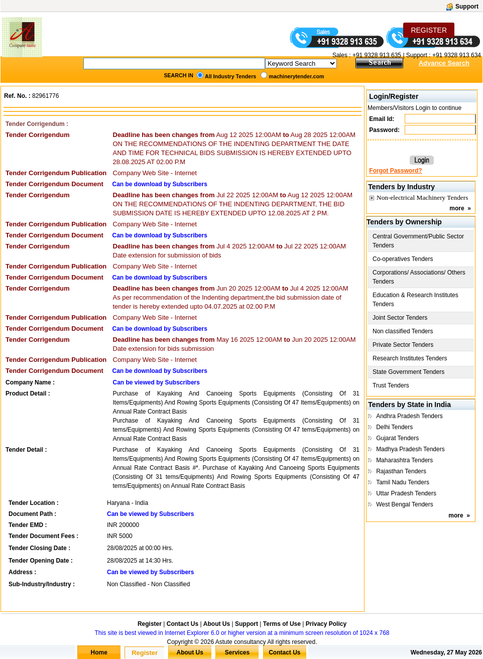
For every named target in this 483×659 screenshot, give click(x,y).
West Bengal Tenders (404, 504)
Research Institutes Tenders (410, 358)
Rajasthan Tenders (401, 471)
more (456, 208)
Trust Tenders (391, 385)
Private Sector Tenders (403, 344)
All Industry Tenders (230, 76)
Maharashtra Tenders (404, 460)
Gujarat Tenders (397, 438)
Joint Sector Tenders (400, 317)
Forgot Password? (395, 170)
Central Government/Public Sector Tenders (418, 241)
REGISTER (429, 30)
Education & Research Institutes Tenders (415, 300)
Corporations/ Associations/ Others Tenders (419, 277)
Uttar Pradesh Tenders (406, 493)
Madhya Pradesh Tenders (410, 449)
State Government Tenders (408, 371)
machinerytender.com (296, 76)
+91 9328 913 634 (456, 55)
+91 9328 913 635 (376, 55)
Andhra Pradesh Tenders (409, 416)
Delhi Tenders (394, 427)
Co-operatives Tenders (403, 258)
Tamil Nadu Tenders (402, 482)
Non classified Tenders (403, 331)
